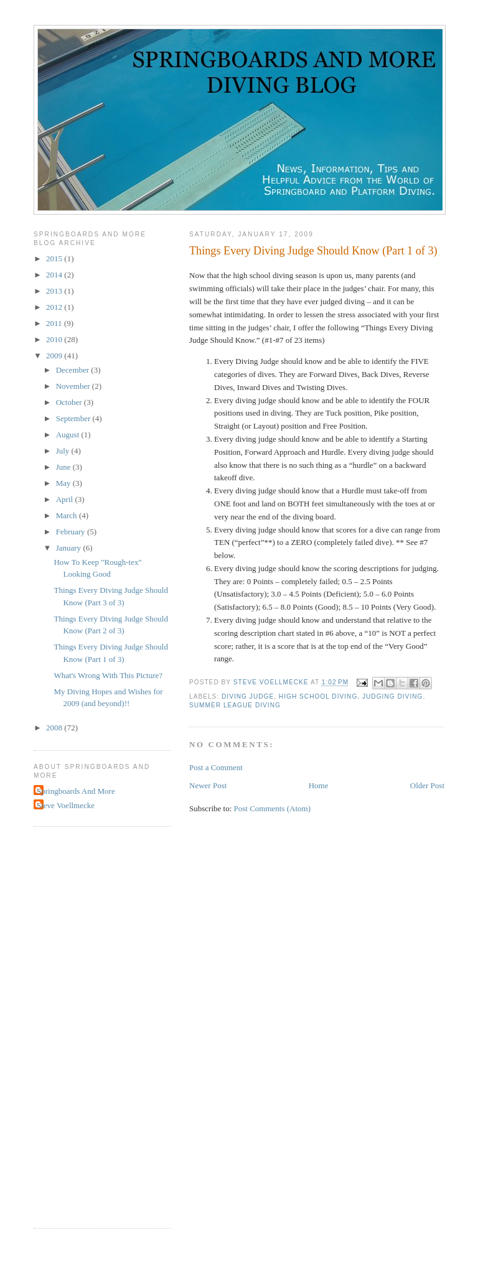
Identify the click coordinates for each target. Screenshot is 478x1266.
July (64, 450)
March (67, 515)
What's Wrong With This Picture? (108, 675)
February (71, 531)
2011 (55, 323)
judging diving (392, 696)
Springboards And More (76, 791)
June (64, 467)
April (65, 499)
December (73, 370)
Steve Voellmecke (66, 805)
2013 (55, 291)
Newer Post (208, 785)
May (64, 483)
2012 (55, 307)
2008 (55, 727)
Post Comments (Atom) (272, 808)
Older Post (427, 785)
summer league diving (235, 705)
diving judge (248, 696)
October (70, 402)
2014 (55, 274)
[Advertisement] (83, 1025)
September (74, 418)
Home (319, 785)
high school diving (318, 696)
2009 (55, 355)
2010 (55, 339)
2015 (55, 258)
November (74, 386)
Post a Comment (216, 767)
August (69, 434)
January (69, 547)
